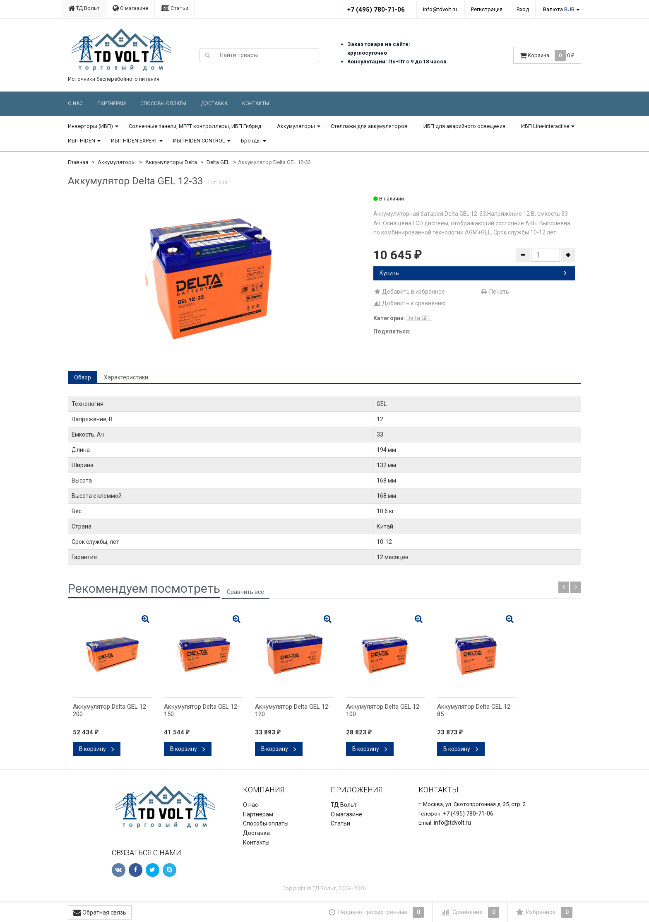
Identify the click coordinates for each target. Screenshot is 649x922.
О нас (75, 103)
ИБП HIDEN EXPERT (134, 141)
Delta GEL (218, 162)
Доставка (214, 103)
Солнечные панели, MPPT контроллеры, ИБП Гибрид (195, 126)
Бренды (251, 141)
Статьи (174, 8)
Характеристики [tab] (126, 377)
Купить (473, 273)
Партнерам (111, 103)
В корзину (96, 749)
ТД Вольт (84, 8)
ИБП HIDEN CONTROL (199, 141)
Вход (523, 9)
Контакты (255, 103)
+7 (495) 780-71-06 (376, 9)
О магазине (130, 8)
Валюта (558, 9)
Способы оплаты (163, 103)
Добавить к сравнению (409, 303)
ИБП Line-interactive (545, 126)
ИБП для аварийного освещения (464, 126)
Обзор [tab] (82, 377)
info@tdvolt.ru (440, 9)
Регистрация (486, 9)
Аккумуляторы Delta (171, 162)
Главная (78, 162)
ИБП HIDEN (81, 141)
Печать (495, 291)
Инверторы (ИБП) (90, 126)
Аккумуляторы (296, 126)
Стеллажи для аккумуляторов (369, 126)
